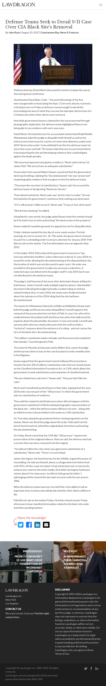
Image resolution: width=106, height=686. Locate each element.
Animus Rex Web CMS (31, 679)
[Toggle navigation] (101, 4)
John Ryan (14, 32)
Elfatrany (46, 675)
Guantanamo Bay (50, 32)
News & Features (69, 32)
